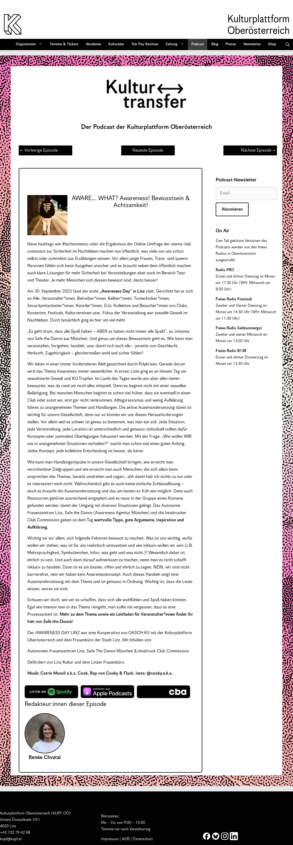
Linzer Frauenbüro (107, 662)
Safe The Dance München (110, 651)
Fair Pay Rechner (145, 44)
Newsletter (252, 44)
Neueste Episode (147, 150)
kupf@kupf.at (11, 839)
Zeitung (177, 44)
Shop (272, 44)
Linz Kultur (63, 662)
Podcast (197, 44)
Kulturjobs (116, 44)
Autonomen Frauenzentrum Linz (56, 651)
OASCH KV (139, 632)
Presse (231, 44)
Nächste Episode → (258, 150)
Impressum (110, 839)
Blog (214, 44)
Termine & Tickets (64, 44)
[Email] (246, 193)
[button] (287, 44)
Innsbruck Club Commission (163, 651)
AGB (126, 839)
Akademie (93, 44)
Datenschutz (143, 839)
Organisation (31, 44)
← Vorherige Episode (39, 150)
